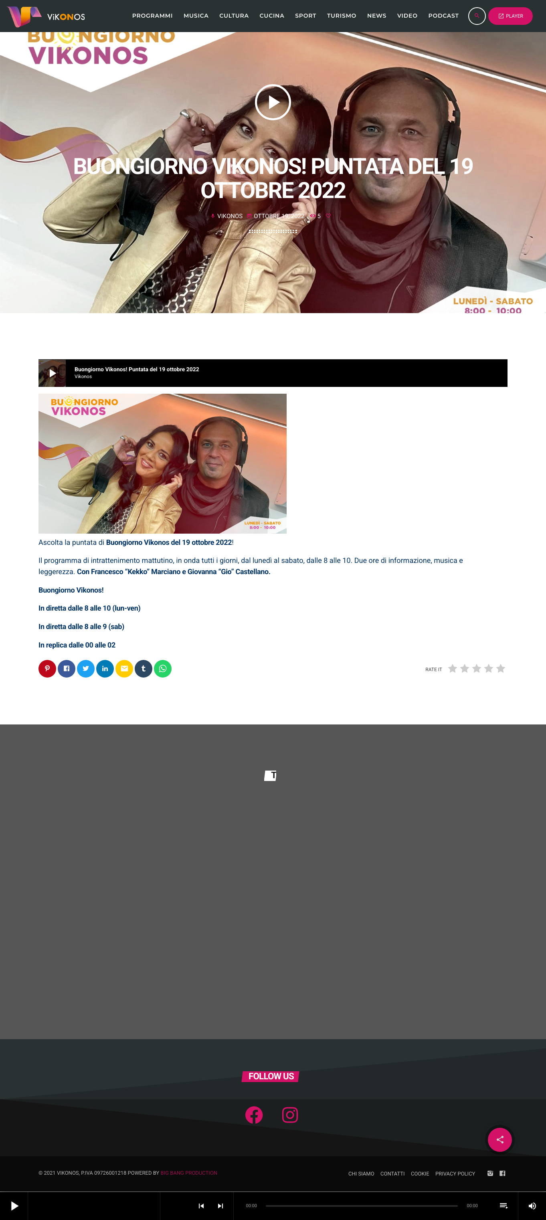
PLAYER (510, 16)
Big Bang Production (189, 1174)
